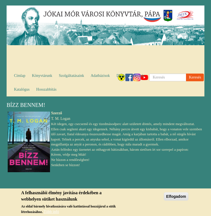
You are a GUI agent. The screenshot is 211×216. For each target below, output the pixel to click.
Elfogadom (176, 197)
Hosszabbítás (46, 89)
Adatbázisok (100, 76)
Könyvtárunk (42, 76)
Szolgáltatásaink (71, 76)
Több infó (51, 213)
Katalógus (22, 89)
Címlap (19, 76)
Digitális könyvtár (130, 76)
